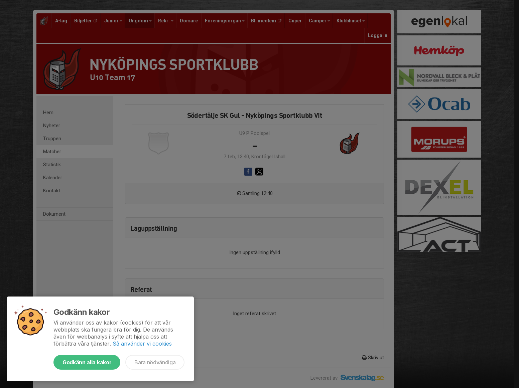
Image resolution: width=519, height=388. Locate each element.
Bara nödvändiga (154, 362)
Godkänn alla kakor (86, 362)
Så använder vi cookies (142, 343)
